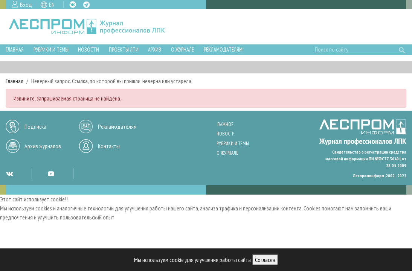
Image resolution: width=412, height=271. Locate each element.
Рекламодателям (223, 49)
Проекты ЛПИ (124, 49)
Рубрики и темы (51, 49)
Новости (88, 49)
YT (51, 173)
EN (52, 4)
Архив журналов (42, 146)
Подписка (35, 126)
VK (72, 4)
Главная (15, 49)
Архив (154, 49)
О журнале (182, 49)
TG (86, 5)
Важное (225, 124)
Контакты (109, 146)
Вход (26, 4)
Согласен (265, 259)
